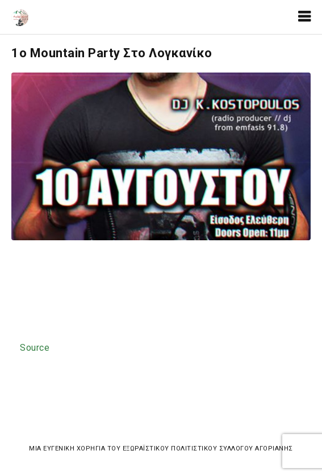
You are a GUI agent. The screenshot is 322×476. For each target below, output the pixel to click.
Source (34, 347)
